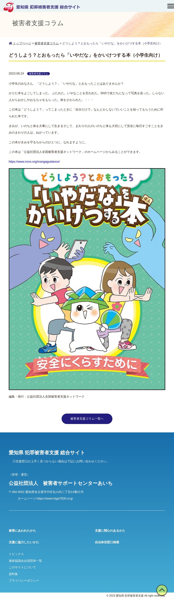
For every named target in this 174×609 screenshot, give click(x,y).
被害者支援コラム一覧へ (87, 418)
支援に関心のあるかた (110, 530)
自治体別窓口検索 (107, 542)
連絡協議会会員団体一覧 (25, 560)
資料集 (13, 574)
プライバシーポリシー (24, 580)
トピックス (16, 554)
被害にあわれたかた (22, 530)
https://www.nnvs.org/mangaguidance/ (34, 161)
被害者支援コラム (46, 43)
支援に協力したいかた (24, 542)
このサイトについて (22, 567)
